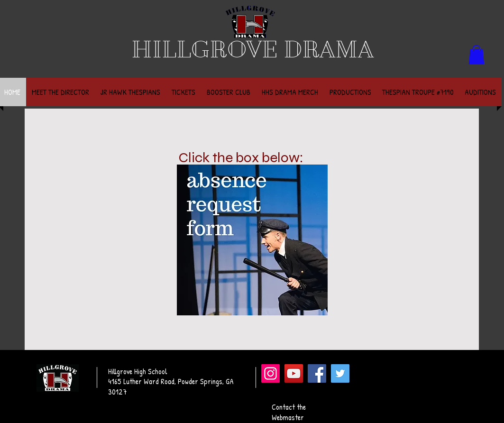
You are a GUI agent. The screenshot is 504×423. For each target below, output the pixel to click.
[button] (476, 54)
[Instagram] (270, 373)
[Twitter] (340, 373)
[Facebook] (317, 373)
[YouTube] (293, 373)
